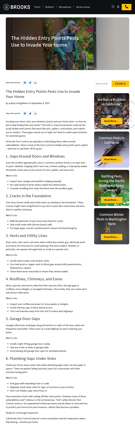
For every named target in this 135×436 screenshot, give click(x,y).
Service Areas (84, 7)
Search (120, 84)
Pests (38, 7)
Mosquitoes (66, 7)
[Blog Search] (103, 84)
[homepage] (17, 7)
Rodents (50, 7)
